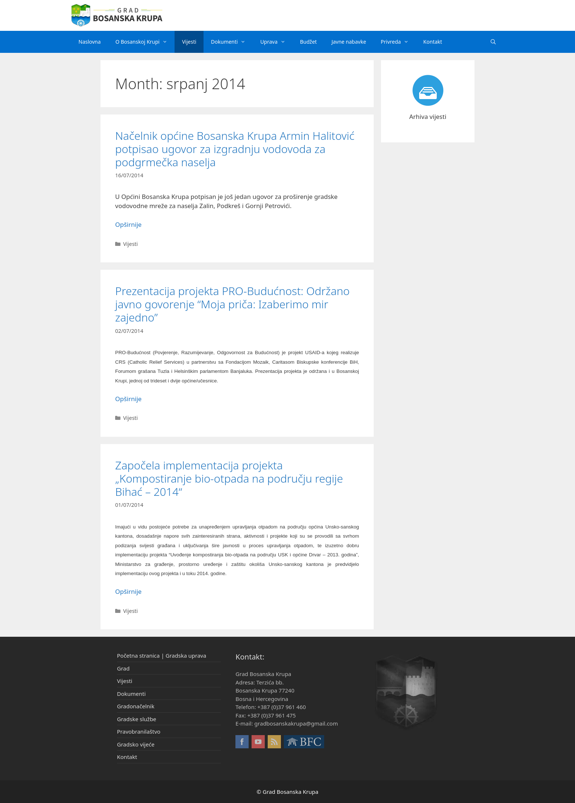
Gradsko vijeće (135, 744)
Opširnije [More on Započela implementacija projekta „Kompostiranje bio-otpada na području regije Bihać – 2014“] (128, 591)
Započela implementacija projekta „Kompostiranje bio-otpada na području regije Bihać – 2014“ (229, 478)
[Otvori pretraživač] (493, 42)
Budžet (308, 41)
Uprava (276, 42)
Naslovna (89, 41)
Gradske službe (136, 719)
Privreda (398, 42)
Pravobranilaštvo (138, 731)
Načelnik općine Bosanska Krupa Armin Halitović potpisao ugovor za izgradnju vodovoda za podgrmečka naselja (235, 149)
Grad (123, 668)
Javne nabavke (349, 41)
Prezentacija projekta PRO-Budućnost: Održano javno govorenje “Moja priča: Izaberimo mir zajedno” (232, 304)
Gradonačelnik (135, 706)
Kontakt (432, 41)
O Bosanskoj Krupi (145, 42)
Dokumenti (232, 42)
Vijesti (189, 41)
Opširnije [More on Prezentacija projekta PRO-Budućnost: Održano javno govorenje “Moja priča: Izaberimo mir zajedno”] (128, 399)
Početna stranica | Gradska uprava (161, 655)
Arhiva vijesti (427, 116)
